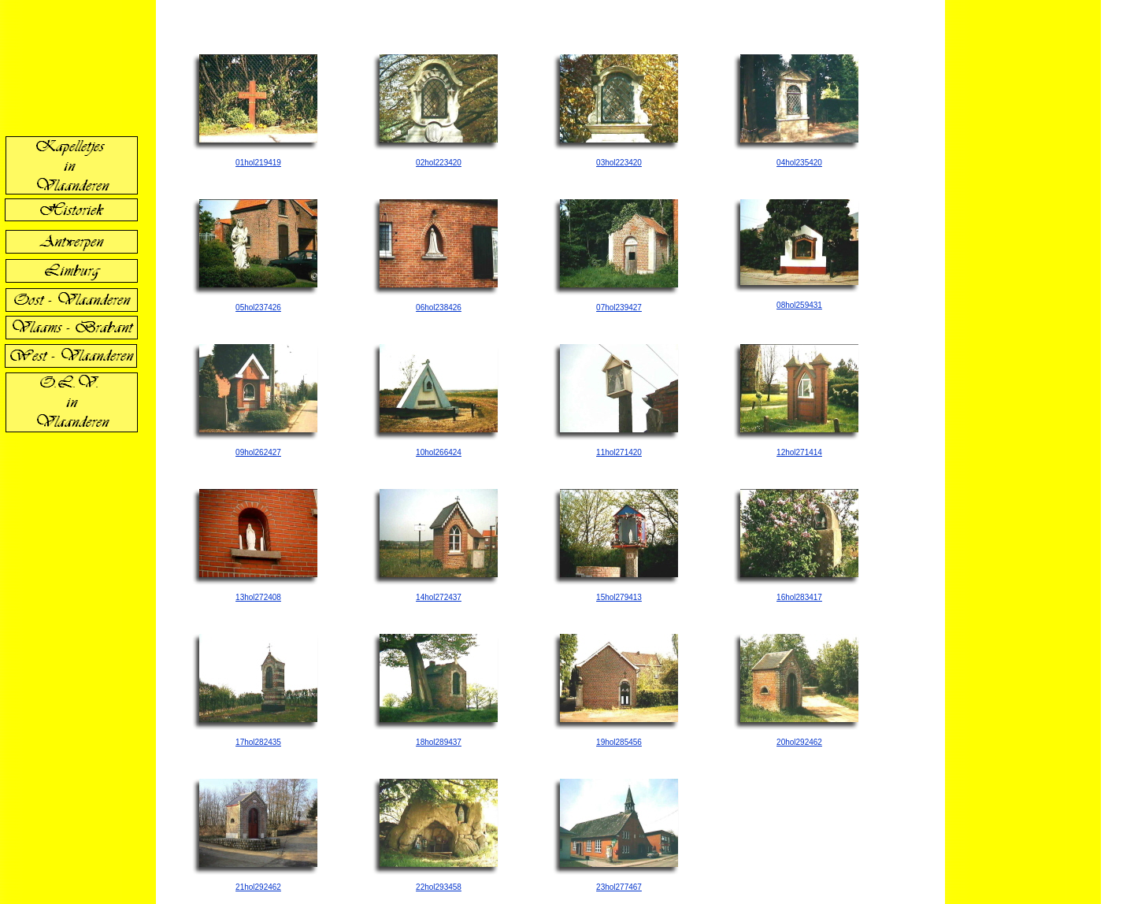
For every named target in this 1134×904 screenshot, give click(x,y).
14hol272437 (438, 597)
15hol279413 (619, 597)
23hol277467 (619, 887)
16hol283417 (799, 597)
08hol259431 (799, 305)
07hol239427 (619, 307)
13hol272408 (258, 597)
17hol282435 (258, 742)
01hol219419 (258, 162)
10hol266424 (438, 452)
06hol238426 (438, 307)
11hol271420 (619, 452)
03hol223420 (619, 162)
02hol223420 (438, 162)
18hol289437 (438, 742)
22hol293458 (438, 887)
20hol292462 (799, 742)
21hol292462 (258, 887)
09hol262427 (258, 452)
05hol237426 (258, 307)
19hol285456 (619, 742)
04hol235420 (799, 162)
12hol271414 (799, 452)
